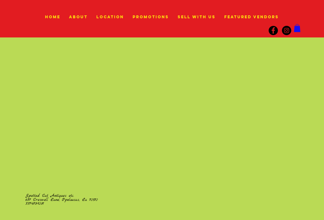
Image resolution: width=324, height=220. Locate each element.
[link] (297, 28)
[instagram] (286, 30)
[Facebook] (273, 30)
